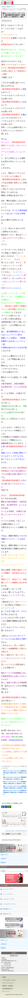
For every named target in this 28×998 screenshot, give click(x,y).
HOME (4, 6)
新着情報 (3, 862)
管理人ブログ (12, 6)
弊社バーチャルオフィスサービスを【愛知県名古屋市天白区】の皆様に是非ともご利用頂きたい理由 (14, 772)
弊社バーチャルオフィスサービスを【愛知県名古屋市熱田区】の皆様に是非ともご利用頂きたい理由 (14, 792)
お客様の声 (4, 858)
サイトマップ (5, 991)
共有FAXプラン (7, 914)
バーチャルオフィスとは (8, 980)
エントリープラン (8, 889)
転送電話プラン (7, 909)
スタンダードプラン (9, 899)
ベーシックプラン (8, 894)
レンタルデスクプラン (9, 904)
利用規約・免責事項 (7, 985)
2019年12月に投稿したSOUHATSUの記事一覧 (16, 830)
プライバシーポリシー (8, 983)
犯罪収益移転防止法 (7, 988)
